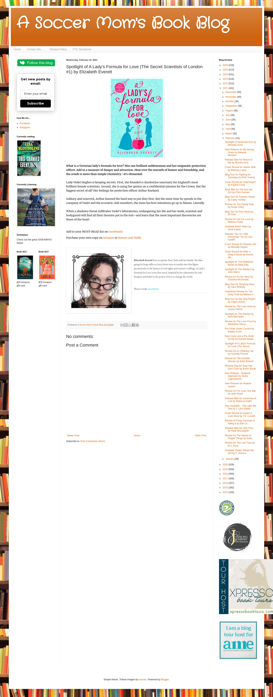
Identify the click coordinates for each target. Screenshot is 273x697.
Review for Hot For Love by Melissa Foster (239, 220)
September (232, 106)
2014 (226, 492)
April (228, 128)
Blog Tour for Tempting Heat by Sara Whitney (239, 285)
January (230, 459)
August (230, 110)
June (228, 119)
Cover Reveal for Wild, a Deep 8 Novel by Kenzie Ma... (239, 254)
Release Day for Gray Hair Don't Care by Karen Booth (240, 367)
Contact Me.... (35, 49)
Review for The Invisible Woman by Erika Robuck (239, 359)
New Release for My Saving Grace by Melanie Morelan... (239, 152)
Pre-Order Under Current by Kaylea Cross (239, 330)
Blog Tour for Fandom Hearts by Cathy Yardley (240, 198)
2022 (226, 83)
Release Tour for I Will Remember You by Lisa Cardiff (238, 237)
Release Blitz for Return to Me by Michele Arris (238, 161)
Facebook (25, 123)
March (229, 133)
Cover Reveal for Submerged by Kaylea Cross (240, 183)
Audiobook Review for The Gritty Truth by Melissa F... (240, 293)
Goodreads (116, 231)
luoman (142, 679)
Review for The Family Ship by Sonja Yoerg (239, 205)
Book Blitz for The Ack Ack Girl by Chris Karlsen (238, 191)
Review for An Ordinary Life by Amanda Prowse (239, 352)
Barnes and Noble (129, 237)
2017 (226, 478)
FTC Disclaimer (82, 49)
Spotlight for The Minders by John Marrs (239, 270)
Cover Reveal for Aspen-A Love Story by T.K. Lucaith (240, 414)
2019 (226, 469)
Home (17, 49)
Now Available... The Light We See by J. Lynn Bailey (240, 407)
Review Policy (58, 49)
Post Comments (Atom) (92, 441)
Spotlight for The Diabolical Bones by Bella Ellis (239, 263)
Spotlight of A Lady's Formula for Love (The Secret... (240, 345)
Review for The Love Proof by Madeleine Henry (240, 323)
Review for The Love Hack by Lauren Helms (240, 308)
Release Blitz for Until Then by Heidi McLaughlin (239, 429)
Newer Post (73, 435)
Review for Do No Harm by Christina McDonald (239, 278)
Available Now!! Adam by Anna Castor (238, 228)
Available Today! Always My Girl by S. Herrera (239, 451)
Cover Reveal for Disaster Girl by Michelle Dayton (240, 245)
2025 (226, 69)
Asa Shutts (153, 289)
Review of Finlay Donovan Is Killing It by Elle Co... (240, 422)
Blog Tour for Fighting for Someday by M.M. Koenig (240, 176)
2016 (226, 483)
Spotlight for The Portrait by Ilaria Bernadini (239, 315)
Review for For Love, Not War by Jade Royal (240, 392)
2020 (226, 464)
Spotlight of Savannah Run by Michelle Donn (240, 143)
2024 (226, 74)
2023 (226, 79)
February (231, 138)
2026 (226, 65)
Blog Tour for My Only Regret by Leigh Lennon (240, 300)
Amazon (108, 237)
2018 (226, 473)
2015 (226, 487)
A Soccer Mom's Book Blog (123, 23)
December (231, 92)
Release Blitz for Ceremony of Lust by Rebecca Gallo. (240, 400)
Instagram (25, 127)
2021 (226, 88)
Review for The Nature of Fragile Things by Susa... (239, 437)
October (230, 101)
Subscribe (35, 103)
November (231, 96)
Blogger (165, 679)
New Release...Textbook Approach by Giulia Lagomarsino (237, 376)
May (228, 124)
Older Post (200, 435)
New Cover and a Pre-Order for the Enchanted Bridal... (240, 337)
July (228, 115)
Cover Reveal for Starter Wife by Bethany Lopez (240, 168)
